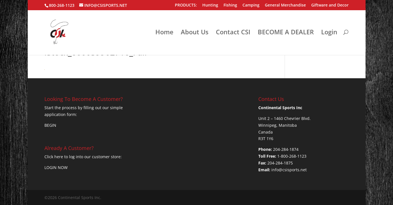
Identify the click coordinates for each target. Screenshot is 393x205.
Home (164, 33)
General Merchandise (285, 5)
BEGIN (50, 125)
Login (329, 33)
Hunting (210, 5)
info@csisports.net (289, 169)
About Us (195, 33)
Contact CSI (233, 33)
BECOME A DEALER (286, 33)
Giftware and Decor (330, 5)
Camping (250, 5)
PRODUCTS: (186, 5)
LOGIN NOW (56, 167)
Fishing (230, 5)
